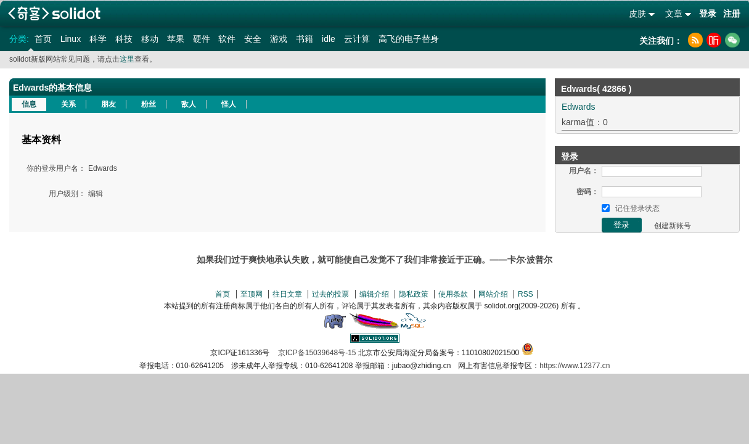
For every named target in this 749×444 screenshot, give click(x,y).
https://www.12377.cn (574, 365)
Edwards (578, 107)
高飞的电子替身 (409, 39)
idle (328, 39)
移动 (149, 39)
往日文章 (287, 294)
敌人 (188, 104)
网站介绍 (493, 294)
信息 (29, 104)
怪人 (228, 104)
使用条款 (453, 294)
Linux (70, 39)
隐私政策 (413, 294)
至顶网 (251, 294)
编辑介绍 (374, 294)
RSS (525, 294)
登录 (707, 13)
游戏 (278, 39)
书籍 (304, 39)
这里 (127, 59)
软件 (226, 39)
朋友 (108, 104)
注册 (731, 13)
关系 (68, 104)
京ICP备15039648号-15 (317, 352)
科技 (124, 39)
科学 (98, 39)
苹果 (175, 39)
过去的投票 (330, 294)
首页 (43, 39)
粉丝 (148, 104)
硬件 (201, 39)
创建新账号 (672, 225)
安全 (252, 39)
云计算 (357, 39)
